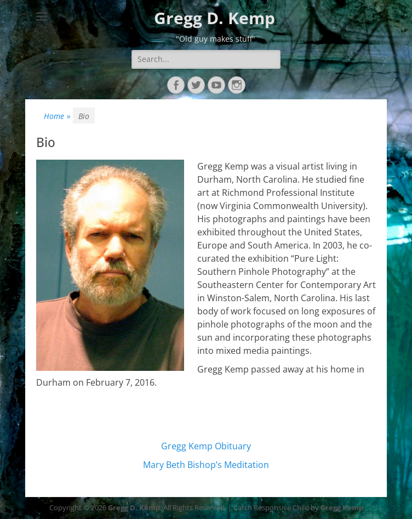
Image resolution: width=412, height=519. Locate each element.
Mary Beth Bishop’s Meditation (206, 465)
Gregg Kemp (342, 507)
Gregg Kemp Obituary (206, 446)
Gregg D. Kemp (214, 18)
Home (57, 116)
